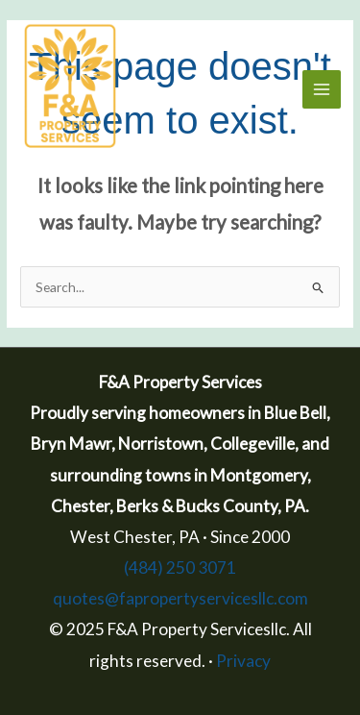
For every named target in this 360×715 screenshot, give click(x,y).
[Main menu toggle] (322, 90)
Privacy (243, 661)
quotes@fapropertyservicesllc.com (180, 598)
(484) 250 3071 (180, 567)
